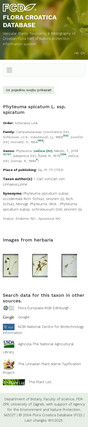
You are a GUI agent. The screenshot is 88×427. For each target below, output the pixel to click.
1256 (63, 154)
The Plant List (40, 382)
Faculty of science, (59, 399)
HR (76, 53)
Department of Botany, (23, 399)
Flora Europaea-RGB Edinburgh (43, 308)
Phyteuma (24, 151)
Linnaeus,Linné (15, 184)
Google (24, 317)
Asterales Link (26, 123)
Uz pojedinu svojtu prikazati (28, 90)
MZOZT (10, 415)
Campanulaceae (29, 132)
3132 (66, 136)
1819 (40, 141)
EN (83, 53)
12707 (7, 154)
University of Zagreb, (28, 404)
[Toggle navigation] (9, 70)
